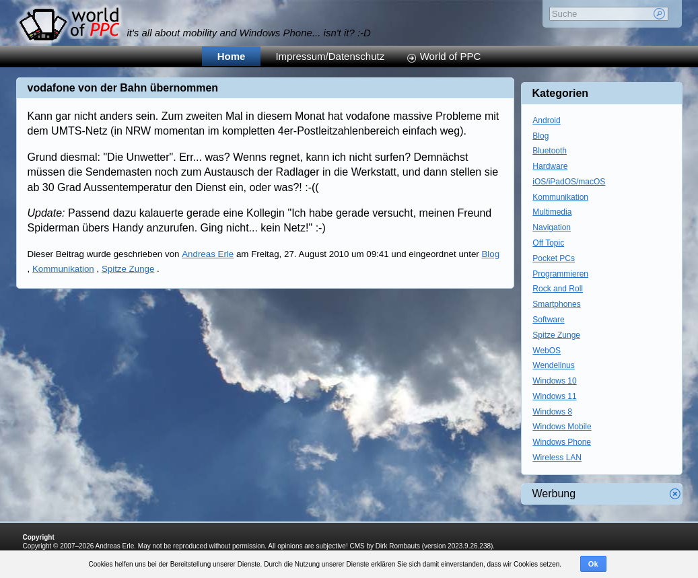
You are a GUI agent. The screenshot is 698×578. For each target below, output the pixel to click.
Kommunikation (63, 269)
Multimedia (551, 212)
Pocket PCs (553, 258)
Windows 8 (552, 412)
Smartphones (556, 304)
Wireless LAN (557, 457)
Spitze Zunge (128, 269)
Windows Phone (561, 442)
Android (546, 120)
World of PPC (450, 56)
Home (231, 56)
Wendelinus (553, 365)
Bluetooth (549, 150)
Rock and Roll (557, 288)
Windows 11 (554, 396)
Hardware (549, 166)
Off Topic (548, 243)
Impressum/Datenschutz (329, 56)
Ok (593, 564)
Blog (490, 254)
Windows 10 (554, 381)
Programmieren (560, 274)
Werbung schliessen (675, 494)
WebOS (546, 350)
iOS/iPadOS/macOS (568, 181)
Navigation (551, 227)
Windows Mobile (561, 426)
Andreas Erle (208, 254)
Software (548, 319)
